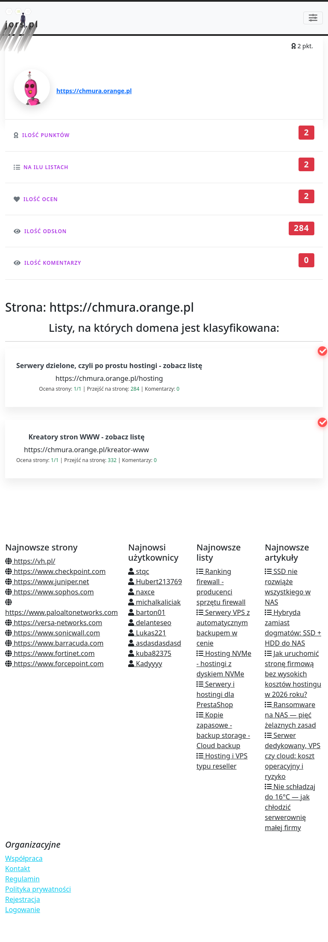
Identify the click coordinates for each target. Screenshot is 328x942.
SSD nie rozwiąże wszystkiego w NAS (287, 587)
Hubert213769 (155, 581)
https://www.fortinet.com (50, 653)
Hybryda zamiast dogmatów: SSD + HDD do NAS (293, 628)
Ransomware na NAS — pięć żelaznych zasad (290, 715)
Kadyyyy (145, 663)
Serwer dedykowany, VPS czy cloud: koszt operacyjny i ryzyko (292, 756)
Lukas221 (147, 633)
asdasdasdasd (154, 643)
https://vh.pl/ (30, 561)
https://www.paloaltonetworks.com (61, 608)
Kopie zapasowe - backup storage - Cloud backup (223, 730)
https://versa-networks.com (53, 622)
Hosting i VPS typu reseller (222, 761)
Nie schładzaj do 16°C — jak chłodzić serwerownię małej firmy (290, 807)
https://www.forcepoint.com (54, 663)
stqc (138, 571)
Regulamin (22, 878)
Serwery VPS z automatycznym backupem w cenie (223, 628)
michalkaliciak (154, 602)
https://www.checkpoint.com (55, 571)
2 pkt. (302, 46)
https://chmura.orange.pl (94, 91)
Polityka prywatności (38, 889)
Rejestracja (22, 899)
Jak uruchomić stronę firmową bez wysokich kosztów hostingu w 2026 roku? (293, 674)
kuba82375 (149, 653)
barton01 (146, 612)
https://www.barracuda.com (54, 643)
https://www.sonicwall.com (52, 633)
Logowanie (22, 909)
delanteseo (149, 622)
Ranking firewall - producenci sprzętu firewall (221, 587)
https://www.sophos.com (49, 592)
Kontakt (17, 868)
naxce (141, 592)
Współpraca (24, 858)
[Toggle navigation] (313, 18)
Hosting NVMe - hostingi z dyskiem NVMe (223, 664)
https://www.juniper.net (47, 581)
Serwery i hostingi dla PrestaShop (215, 694)
